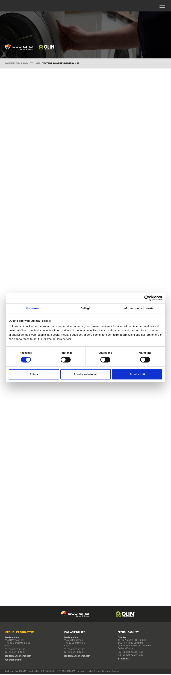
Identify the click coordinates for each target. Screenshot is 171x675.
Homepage (12, 63)
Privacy (80, 672)
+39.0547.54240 (16, 650)
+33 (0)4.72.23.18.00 (132, 653)
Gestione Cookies (110, 672)
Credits (97, 672)
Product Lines (30, 63)
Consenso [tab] (32, 308)
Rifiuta (34, 374)
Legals (89, 672)
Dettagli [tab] (85, 308)
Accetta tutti (137, 374)
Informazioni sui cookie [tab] (139, 308)
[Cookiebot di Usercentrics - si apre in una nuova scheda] (146, 298)
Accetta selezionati (85, 374)
